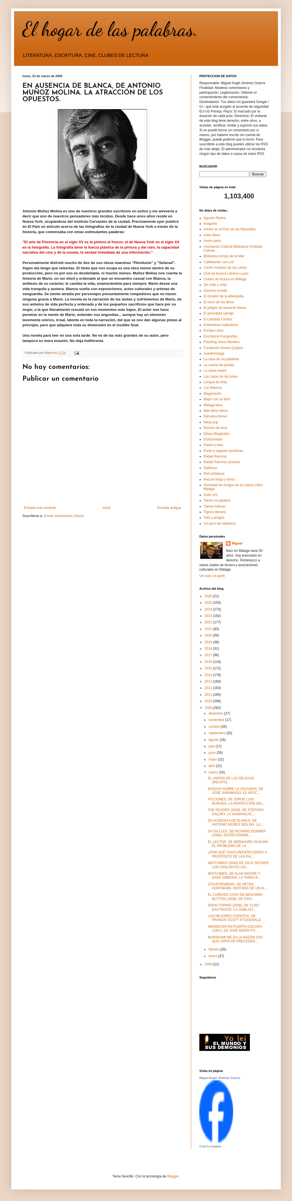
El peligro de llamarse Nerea (225, 308)
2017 (209, 655)
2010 (209, 701)
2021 (209, 629)
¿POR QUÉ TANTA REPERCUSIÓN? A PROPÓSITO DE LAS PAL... (237, 854)
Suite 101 (211, 495)
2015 (209, 668)
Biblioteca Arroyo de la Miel (224, 256)
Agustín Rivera (215, 218)
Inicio (107, 508)
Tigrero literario (215, 512)
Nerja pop (211, 422)
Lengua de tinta (215, 382)
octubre (215, 727)
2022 (209, 622)
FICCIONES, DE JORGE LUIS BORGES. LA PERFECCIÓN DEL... (237, 801)
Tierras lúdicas (214, 506)
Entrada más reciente (40, 508)
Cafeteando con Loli (219, 262)
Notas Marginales (217, 434)
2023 (209, 616)
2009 (209, 708)
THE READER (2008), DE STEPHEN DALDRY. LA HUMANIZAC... (236, 812)
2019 (209, 642)
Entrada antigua (169, 508)
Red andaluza (214, 474)
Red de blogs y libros (219, 479)
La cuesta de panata (219, 365)
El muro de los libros (219, 302)
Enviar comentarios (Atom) (64, 516)
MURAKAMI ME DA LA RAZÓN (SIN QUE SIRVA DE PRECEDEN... (235, 939)
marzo (214, 772)
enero (213, 956)
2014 (209, 675)
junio (213, 753)
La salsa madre (215, 371)
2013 (209, 681)
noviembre (217, 720)
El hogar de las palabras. (110, 29)
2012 (209, 688)
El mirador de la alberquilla (223, 296)
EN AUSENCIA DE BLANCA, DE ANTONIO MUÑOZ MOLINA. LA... (235, 822)
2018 (209, 649)
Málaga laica (213, 405)
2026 (209, 596)
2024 (209, 609)
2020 (209, 635)
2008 (209, 964)
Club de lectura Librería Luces (226, 273)
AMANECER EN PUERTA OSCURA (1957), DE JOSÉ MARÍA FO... (235, 929)
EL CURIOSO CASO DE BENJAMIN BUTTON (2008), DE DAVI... (235, 897)
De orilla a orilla (215, 285)
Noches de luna (215, 428)
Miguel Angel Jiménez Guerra (219, 1078)
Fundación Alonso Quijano (223, 348)
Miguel (237, 543)
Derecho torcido (215, 291)
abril (212, 766)
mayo (213, 759)
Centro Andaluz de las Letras (225, 268)
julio (212, 746)
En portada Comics (218, 319)
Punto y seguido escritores (223, 451)
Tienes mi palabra (217, 500)
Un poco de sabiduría (220, 523)
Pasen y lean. (214, 445)
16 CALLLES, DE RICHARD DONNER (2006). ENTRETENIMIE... (237, 833)
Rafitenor (210, 468)
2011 (209, 695)
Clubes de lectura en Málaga (225, 279)
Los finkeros (213, 388)
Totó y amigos (214, 518)
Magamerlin (212, 394)
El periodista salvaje (219, 313)
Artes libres (212, 235)
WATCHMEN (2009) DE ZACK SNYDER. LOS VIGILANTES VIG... (238, 865)
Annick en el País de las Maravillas (230, 229)
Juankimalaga (214, 353)
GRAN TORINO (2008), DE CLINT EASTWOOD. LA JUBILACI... (233, 907)
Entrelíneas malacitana (221, 325)
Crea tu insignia (210, 1146)
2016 (209, 662)
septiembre (217, 733)
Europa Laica (213, 330)
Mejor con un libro (217, 399)
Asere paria (212, 241)
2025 (209, 603)
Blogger (173, 1176)
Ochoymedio (213, 439)
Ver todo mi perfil (212, 576)
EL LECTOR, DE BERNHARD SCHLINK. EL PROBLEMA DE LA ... (238, 844)
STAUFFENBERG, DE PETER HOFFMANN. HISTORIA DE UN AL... (238, 886)
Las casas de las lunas (221, 376)
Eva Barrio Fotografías (220, 336)
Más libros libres (216, 411)
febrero (214, 949)
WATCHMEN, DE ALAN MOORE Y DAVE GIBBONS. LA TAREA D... (234, 875)
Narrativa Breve (215, 416)
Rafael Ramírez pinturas (222, 462)
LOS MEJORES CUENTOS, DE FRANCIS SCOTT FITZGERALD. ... (237, 918)
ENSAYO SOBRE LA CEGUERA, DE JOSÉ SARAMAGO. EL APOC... (235, 791)
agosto (214, 740)
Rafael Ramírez (215, 456)
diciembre (216, 713)
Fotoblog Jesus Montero (222, 342)
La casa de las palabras (221, 359)
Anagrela (210, 224)
